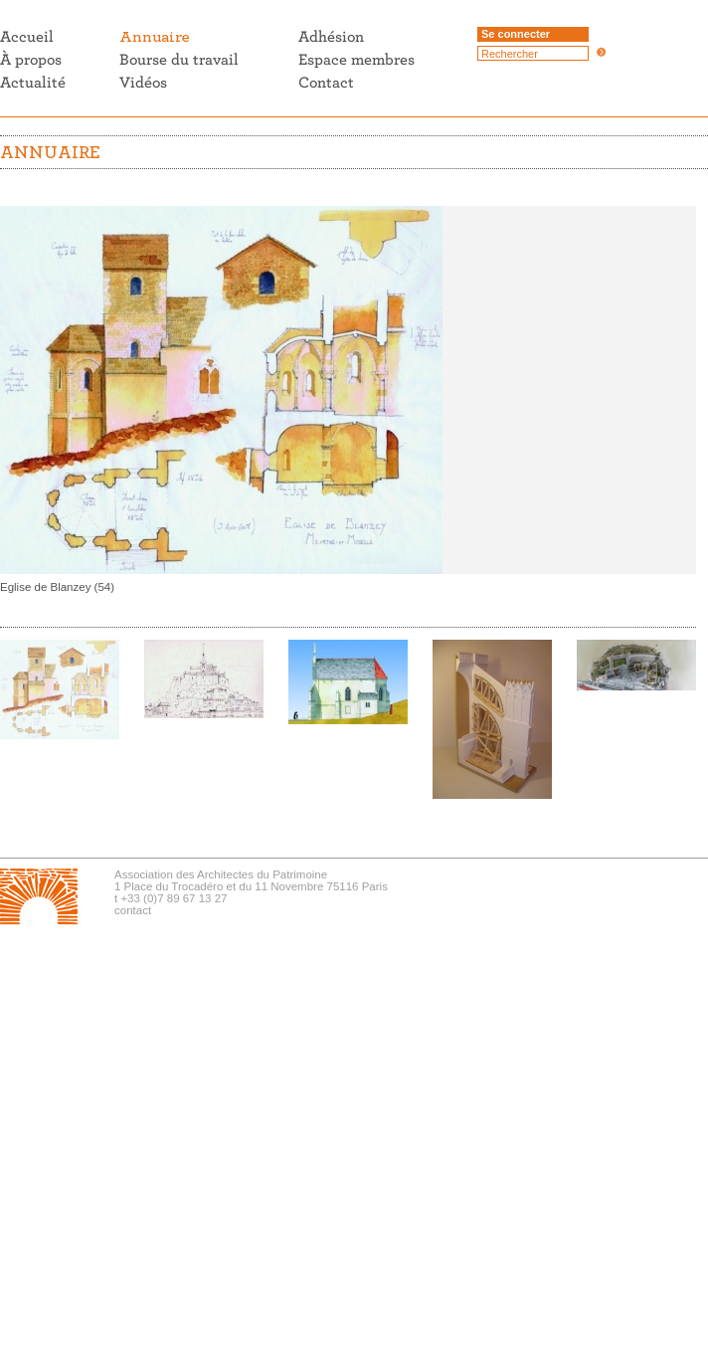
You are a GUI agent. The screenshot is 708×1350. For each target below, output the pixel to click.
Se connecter (515, 34)
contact (132, 910)
